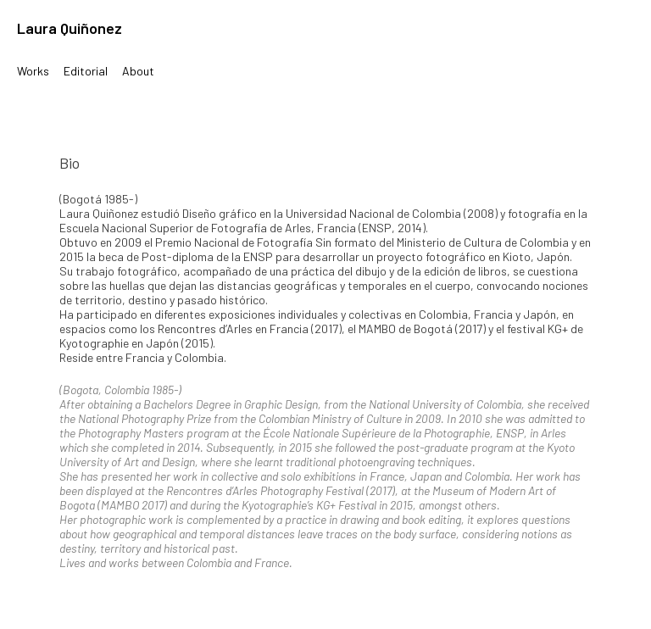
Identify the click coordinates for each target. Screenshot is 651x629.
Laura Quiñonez (69, 28)
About (138, 71)
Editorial (86, 71)
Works (33, 71)
